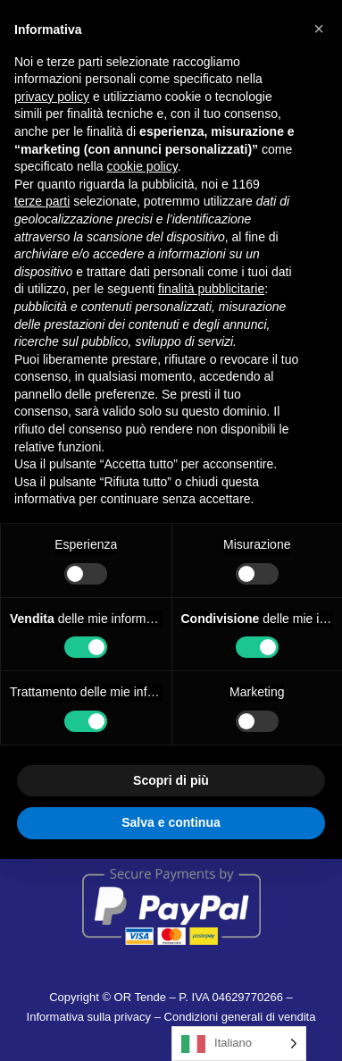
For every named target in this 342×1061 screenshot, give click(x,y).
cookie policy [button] (142, 166)
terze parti (42, 201)
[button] (318, 28)
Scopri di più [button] (171, 780)
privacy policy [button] (51, 96)
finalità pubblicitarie (211, 289)
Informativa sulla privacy (89, 1016)
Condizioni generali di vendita (240, 1016)
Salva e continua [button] (170, 822)
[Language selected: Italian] (238, 1043)
